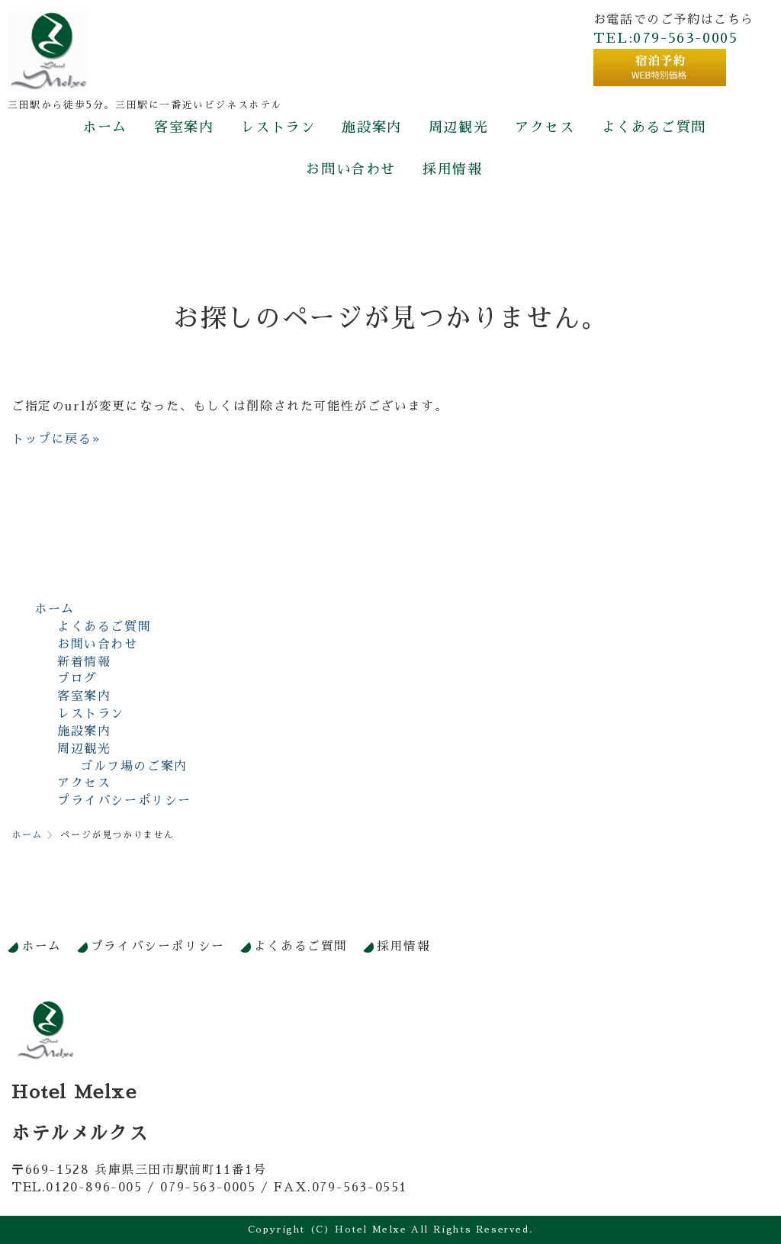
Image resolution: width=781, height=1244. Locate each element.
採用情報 (452, 169)
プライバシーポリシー (124, 801)
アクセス (544, 127)
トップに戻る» (55, 439)
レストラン (277, 127)
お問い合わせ (351, 169)
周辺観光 (458, 127)
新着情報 (84, 662)
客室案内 (184, 127)
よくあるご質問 (654, 127)
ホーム (104, 127)
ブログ (77, 679)
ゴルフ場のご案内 (134, 766)
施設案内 (371, 127)
